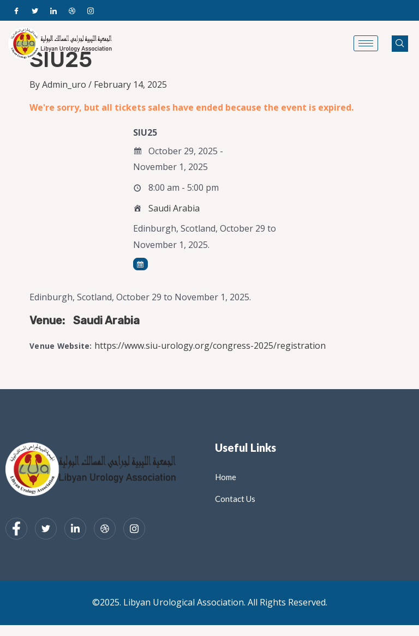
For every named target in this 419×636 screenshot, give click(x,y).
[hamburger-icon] (366, 43)
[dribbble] (105, 529)
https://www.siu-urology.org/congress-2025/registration (210, 346)
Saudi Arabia (174, 208)
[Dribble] (72, 10)
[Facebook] (16, 10)
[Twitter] (35, 10)
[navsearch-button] (400, 43)
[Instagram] (90, 10)
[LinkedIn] (53, 10)
